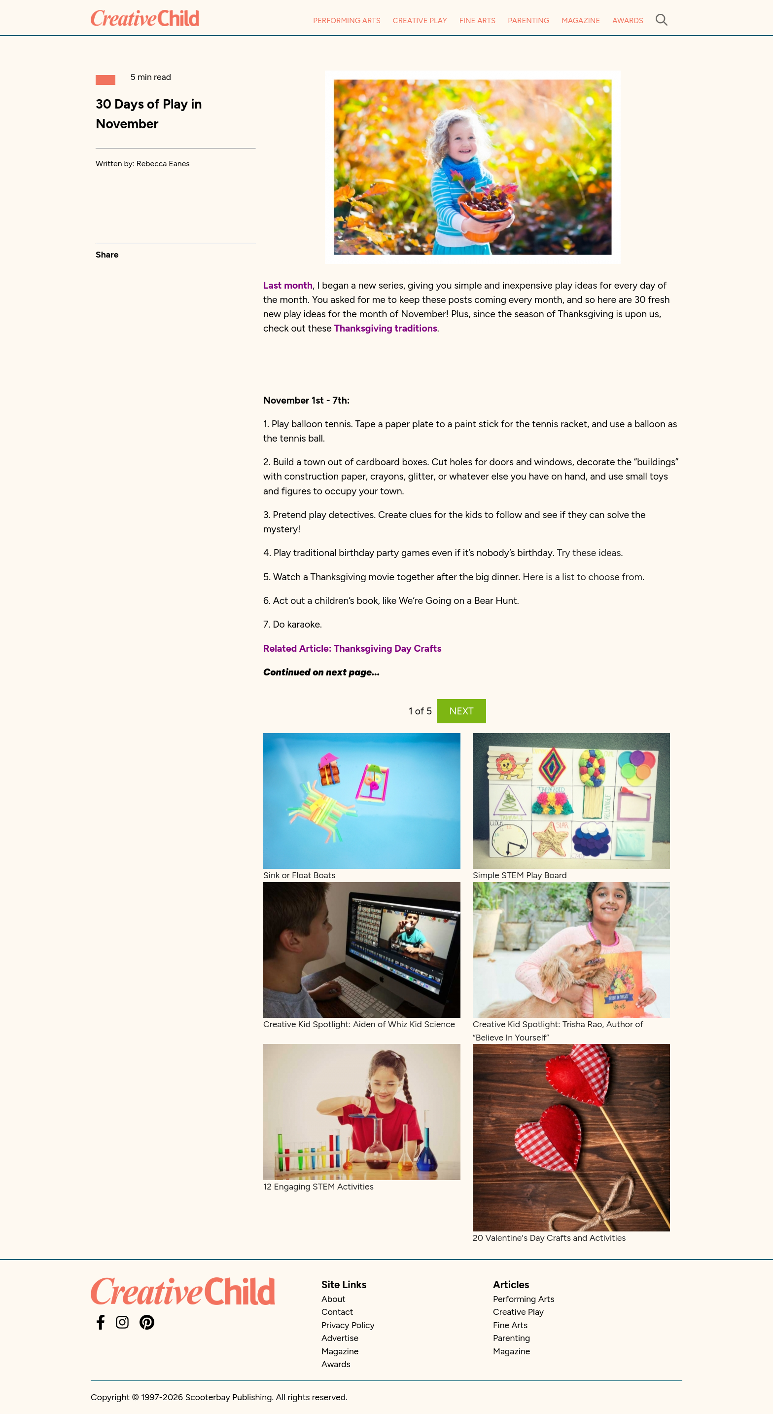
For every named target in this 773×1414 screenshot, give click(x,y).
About (333, 1299)
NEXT (462, 711)
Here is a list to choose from (582, 577)
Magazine (581, 20)
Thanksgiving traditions (385, 328)
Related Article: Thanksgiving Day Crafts (352, 648)
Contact (337, 1311)
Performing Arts (347, 20)
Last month (288, 285)
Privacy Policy (348, 1325)
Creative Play (420, 20)
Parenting (528, 20)
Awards (627, 20)
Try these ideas (589, 552)
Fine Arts (477, 20)
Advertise (339, 1338)
